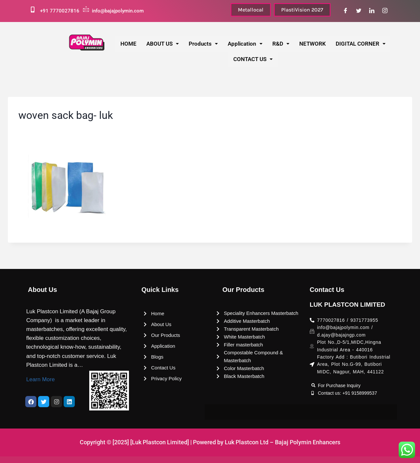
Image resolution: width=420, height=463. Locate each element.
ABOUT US (162, 43)
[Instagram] (385, 11)
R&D (280, 43)
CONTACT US (253, 59)
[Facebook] (345, 11)
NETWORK (312, 43)
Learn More (40, 379)
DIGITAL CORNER (361, 43)
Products (203, 43)
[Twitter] (359, 11)
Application (245, 43)
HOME (128, 43)
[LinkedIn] (372, 11)
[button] (162, 44)
